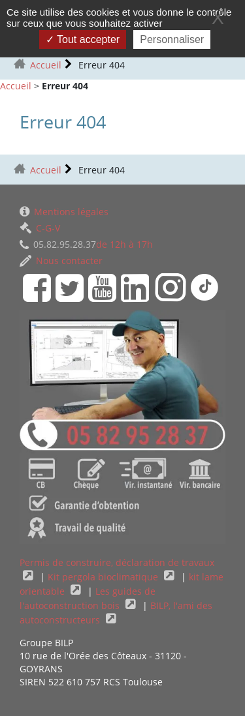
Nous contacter (61, 260)
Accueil (45, 65)
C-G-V (40, 228)
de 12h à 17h (86, 244)
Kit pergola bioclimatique (104, 577)
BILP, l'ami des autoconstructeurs (116, 612)
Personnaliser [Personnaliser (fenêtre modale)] (172, 39)
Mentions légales (64, 211)
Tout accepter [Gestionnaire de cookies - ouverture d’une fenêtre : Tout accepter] (83, 39)
